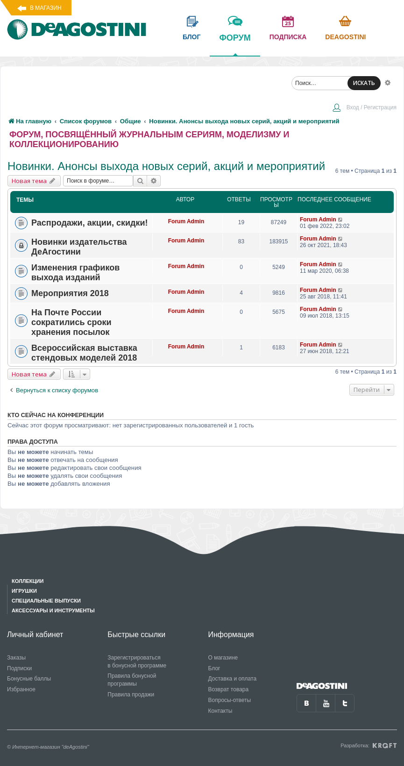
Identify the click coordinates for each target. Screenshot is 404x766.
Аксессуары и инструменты (53, 610)
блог (191, 37)
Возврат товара (228, 689)
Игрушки (24, 591)
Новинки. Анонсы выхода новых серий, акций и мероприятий (166, 166)
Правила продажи (130, 694)
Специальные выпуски (46, 600)
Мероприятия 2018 (70, 293)
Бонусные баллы (29, 678)
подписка (288, 37)
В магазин (45, 8)
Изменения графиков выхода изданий (75, 272)
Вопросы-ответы (229, 700)
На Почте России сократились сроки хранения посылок (71, 322)
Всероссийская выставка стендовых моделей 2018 (84, 352)
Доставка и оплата (232, 678)
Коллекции (27, 581)
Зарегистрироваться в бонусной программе (136, 661)
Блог (214, 668)
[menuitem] (364, 108)
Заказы (16, 657)
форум (234, 44)
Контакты (220, 711)
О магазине (223, 657)
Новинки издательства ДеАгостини (79, 246)
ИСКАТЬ (364, 83)
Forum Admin (186, 221)
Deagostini (345, 37)
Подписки (19, 668)
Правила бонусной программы (131, 680)
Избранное (21, 689)
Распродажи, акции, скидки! (89, 222)
